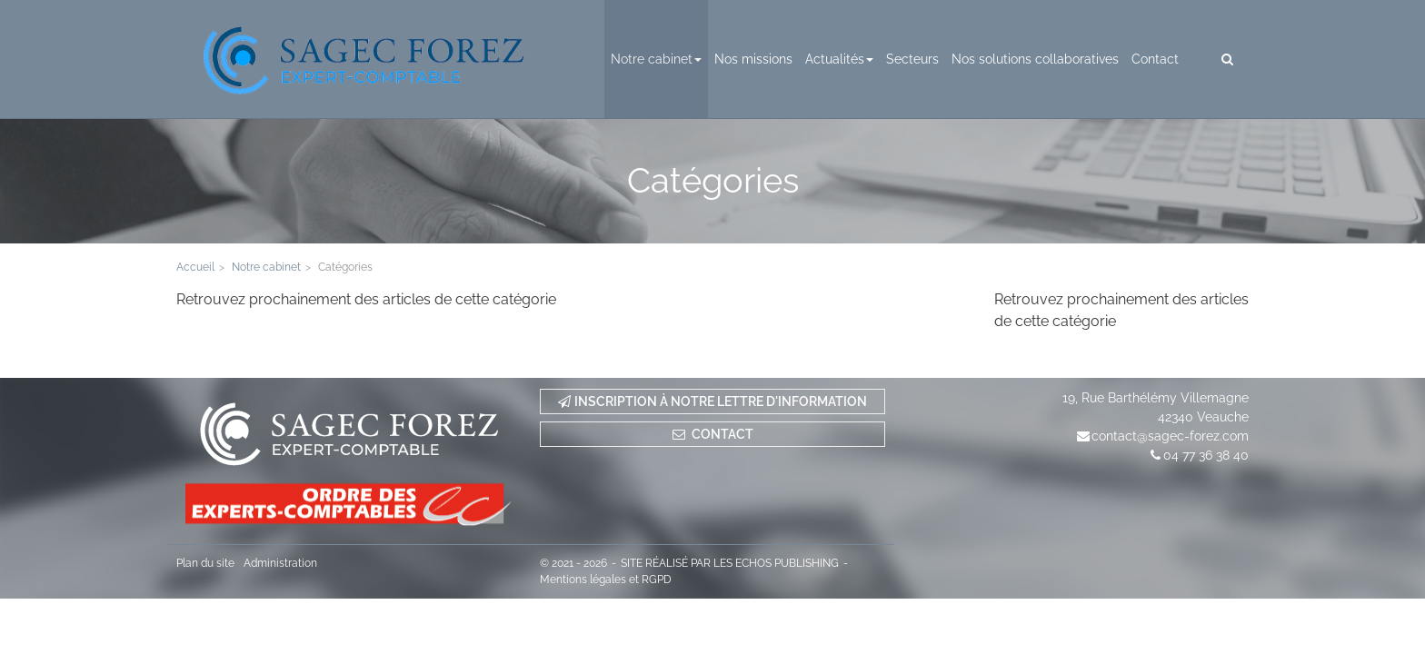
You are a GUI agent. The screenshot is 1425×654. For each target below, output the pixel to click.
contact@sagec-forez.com (1170, 436)
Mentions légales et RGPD (606, 579)
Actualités (839, 59)
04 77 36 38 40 (1206, 455)
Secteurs (912, 59)
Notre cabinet (656, 59)
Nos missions (753, 59)
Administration (280, 563)
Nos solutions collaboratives (1035, 59)
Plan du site (205, 563)
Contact (1155, 59)
